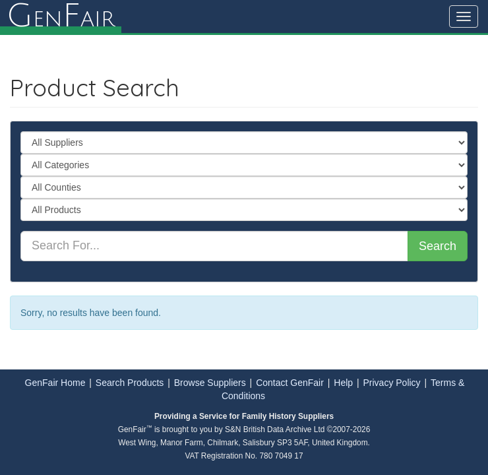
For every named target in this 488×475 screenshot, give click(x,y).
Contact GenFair (290, 382)
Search (437, 246)
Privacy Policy (391, 382)
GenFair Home (55, 382)
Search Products (130, 382)
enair (61, 16)
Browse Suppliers (210, 382)
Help (343, 382)
